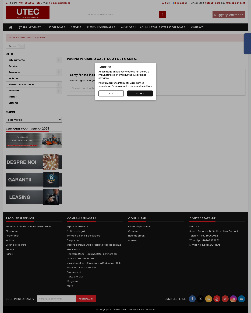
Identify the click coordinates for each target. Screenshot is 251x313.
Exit (111, 93)
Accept (140, 93)
